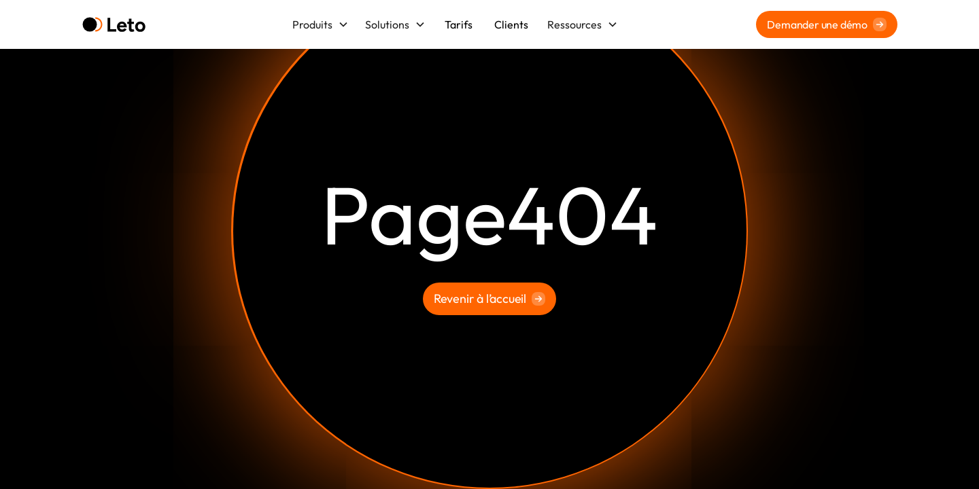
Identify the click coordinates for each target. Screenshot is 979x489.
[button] (320, 24)
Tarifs (459, 24)
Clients (511, 24)
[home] (114, 25)
